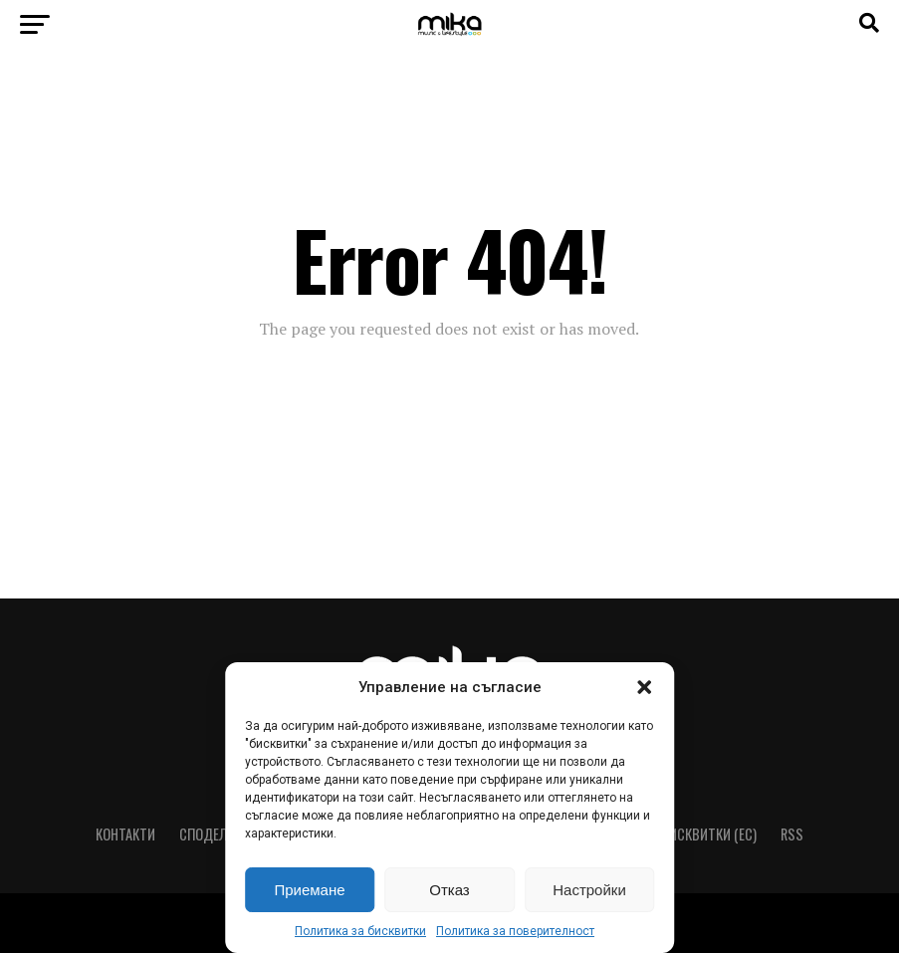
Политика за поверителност (515, 931)
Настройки (589, 889)
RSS (792, 834)
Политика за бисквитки (360, 931)
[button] (644, 687)
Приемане (309, 889)
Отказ (449, 889)
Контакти (125, 834)
